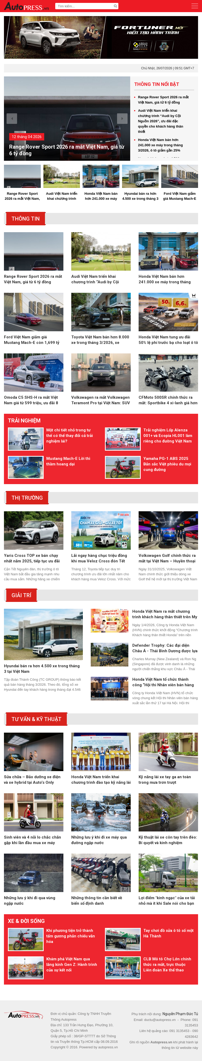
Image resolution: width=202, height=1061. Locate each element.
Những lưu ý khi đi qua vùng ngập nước (29, 900)
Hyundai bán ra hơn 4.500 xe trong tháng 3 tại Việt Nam (140, 196)
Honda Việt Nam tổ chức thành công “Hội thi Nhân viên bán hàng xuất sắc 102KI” (163, 682)
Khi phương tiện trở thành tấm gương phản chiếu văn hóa (70, 936)
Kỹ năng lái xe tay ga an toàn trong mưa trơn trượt (165, 780)
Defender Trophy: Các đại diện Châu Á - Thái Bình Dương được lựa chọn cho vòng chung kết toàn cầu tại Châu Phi (165, 648)
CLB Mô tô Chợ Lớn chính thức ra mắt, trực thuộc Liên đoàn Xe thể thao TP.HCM (167, 965)
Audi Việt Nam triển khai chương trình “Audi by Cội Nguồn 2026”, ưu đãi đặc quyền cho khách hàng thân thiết (160, 121)
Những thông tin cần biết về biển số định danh (96, 900)
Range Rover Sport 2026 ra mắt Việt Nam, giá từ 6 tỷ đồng (66, 150)
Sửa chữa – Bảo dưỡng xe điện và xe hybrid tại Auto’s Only (32, 780)
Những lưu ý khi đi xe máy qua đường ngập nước (99, 840)
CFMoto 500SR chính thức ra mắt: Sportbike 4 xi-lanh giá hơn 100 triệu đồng (168, 400)
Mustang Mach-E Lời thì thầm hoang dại (68, 461)
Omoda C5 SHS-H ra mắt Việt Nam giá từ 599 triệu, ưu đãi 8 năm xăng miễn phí (31, 400)
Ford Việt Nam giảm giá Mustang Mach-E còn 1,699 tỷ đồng (179, 196)
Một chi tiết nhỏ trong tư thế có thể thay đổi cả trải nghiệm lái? (69, 436)
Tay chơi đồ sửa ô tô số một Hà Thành (168, 933)
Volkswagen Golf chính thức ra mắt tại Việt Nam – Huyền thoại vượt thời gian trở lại (167, 558)
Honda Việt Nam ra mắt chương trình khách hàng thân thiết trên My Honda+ (164, 614)
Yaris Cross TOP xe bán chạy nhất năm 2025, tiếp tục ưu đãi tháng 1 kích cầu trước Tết (32, 558)
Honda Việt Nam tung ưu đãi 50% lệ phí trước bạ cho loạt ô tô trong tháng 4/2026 (168, 340)
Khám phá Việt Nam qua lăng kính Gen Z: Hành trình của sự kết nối (71, 964)
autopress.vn (108, 1047)
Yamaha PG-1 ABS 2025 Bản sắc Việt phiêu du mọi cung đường (167, 464)
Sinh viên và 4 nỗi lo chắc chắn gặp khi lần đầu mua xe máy (32, 840)
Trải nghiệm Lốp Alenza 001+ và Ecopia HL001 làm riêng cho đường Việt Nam (167, 436)
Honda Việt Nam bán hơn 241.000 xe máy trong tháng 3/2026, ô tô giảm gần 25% (160, 145)
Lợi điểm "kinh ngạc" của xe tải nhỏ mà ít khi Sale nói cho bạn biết (167, 900)
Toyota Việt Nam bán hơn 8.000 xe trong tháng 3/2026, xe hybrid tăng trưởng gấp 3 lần (100, 340)
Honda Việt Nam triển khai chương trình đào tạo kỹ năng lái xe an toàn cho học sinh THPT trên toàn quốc (101, 780)
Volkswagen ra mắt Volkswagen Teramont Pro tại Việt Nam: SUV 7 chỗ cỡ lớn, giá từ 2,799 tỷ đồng (100, 400)
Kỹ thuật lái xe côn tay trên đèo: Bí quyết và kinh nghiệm (168, 840)
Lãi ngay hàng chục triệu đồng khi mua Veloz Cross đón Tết (99, 558)
